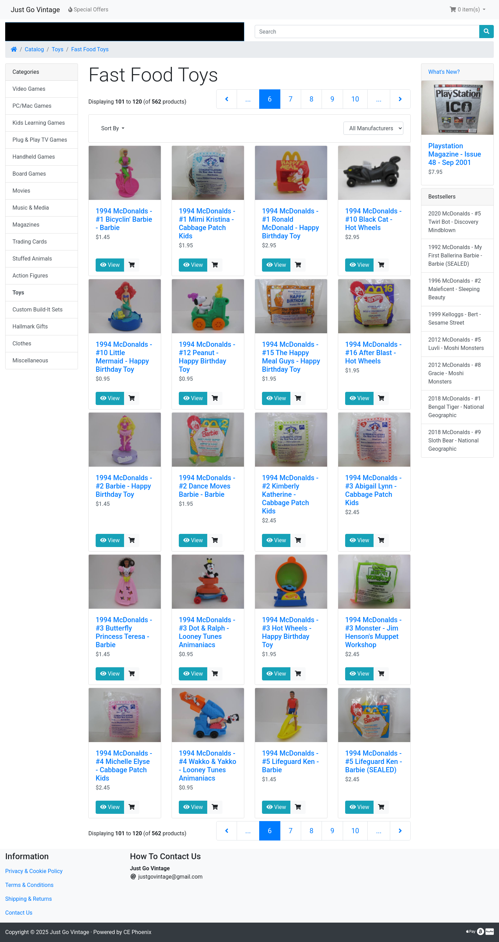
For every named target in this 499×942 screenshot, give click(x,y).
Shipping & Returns (28, 899)
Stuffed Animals (32, 258)
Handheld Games (33, 156)
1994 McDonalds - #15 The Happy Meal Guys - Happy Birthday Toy (291, 356)
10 (355, 99)
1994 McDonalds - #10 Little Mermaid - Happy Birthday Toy (124, 356)
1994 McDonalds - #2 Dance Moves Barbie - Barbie (207, 486)
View (110, 265)
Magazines (26, 224)
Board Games (29, 173)
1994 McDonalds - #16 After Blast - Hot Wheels (373, 352)
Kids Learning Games (38, 123)
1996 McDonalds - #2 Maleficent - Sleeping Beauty (454, 289)
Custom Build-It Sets (37, 309)
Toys (57, 49)
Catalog (34, 49)
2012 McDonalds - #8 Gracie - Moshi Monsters (454, 373)
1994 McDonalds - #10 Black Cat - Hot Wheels (373, 219)
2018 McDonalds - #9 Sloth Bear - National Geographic (454, 440)
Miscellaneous (30, 360)
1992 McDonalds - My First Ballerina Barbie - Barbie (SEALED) (455, 255)
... (248, 99)
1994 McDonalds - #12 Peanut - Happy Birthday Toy (207, 356)
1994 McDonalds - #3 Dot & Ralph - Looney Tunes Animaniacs (207, 632)
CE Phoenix (137, 932)
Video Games (28, 89)
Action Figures (30, 275)
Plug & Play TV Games (39, 140)
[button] (467, 10)
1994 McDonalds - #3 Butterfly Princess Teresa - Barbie (124, 632)
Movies (21, 190)
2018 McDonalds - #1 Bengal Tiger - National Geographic (456, 407)
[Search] (367, 31)
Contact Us (19, 912)
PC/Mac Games (32, 106)
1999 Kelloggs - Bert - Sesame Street (454, 318)
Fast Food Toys (90, 49)
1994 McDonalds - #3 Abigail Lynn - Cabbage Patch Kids (373, 490)
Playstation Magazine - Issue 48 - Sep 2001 (454, 154)
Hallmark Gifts (30, 326)
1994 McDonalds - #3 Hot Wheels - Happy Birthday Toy (290, 632)
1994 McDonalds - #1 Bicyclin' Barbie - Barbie (124, 219)
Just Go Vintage (35, 10)
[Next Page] (400, 99)
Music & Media (30, 207)
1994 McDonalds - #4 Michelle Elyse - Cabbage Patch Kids (124, 765)
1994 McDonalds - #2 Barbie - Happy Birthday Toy (124, 486)
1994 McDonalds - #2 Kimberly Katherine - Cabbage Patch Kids (290, 494)
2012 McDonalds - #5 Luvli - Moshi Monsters (456, 343)
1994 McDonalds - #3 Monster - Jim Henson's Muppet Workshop (373, 632)
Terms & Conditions (29, 885)
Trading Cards (29, 241)
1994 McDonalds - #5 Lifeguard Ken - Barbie (290, 761)
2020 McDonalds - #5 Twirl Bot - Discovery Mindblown (454, 222)
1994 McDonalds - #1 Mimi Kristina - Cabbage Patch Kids (207, 223)
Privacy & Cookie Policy (34, 871)
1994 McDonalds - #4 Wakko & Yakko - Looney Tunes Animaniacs (207, 765)
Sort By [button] (110, 128)
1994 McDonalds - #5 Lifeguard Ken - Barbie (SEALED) (373, 761)
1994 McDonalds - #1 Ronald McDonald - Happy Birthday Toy (290, 223)
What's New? (444, 72)
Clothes (21, 343)
